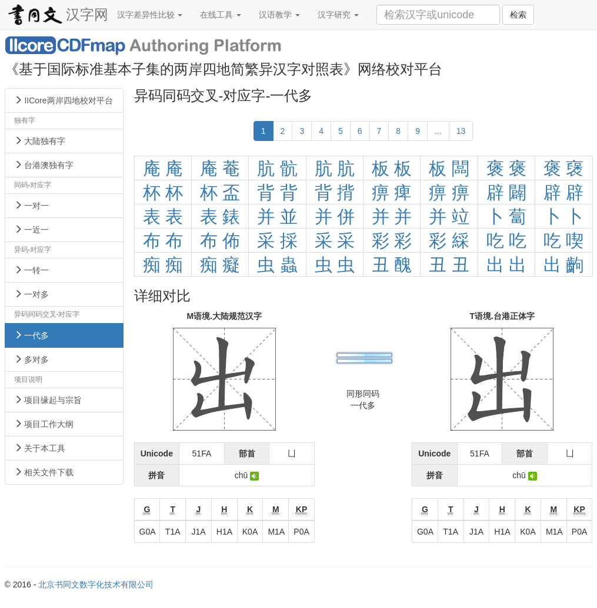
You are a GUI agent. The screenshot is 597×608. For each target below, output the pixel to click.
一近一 (31, 229)
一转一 (31, 270)
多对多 (31, 359)
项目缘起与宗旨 (48, 400)
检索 (518, 14)
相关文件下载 (44, 472)
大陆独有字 (40, 141)
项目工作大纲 (44, 424)
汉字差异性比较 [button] (150, 14)
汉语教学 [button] (279, 14)
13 (461, 131)
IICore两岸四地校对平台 (63, 100)
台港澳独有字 (44, 165)
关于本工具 (40, 448)
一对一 (31, 205)
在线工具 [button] (220, 14)
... (438, 131)
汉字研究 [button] (338, 14)
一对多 (31, 294)
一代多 (31, 335)
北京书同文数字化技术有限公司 (96, 584)
